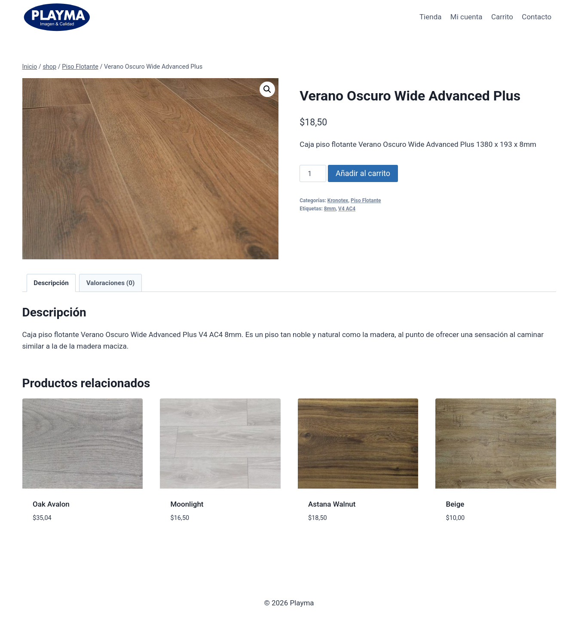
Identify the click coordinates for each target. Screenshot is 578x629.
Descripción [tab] (51, 283)
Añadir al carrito (363, 173)
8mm (330, 209)
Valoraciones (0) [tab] (110, 283)
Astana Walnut (331, 504)
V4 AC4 (346, 209)
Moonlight (187, 504)
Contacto (536, 16)
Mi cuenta (466, 16)
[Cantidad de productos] (313, 173)
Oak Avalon (51, 504)
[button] (267, 89)
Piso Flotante (366, 201)
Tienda (430, 16)
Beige (455, 504)
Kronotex (337, 201)
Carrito (502, 16)
